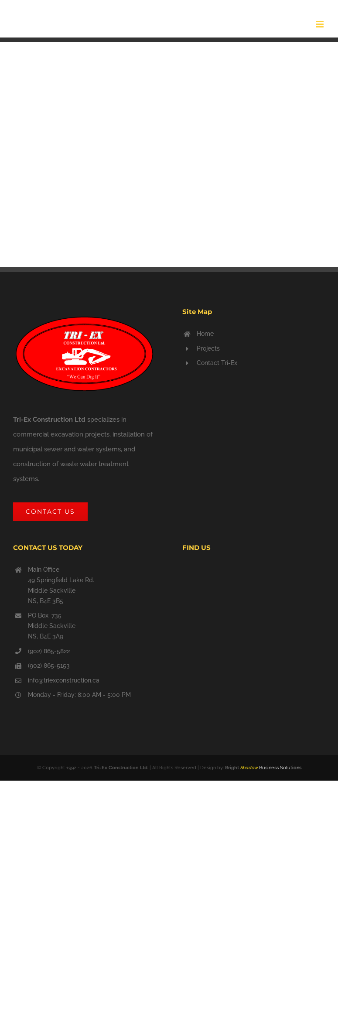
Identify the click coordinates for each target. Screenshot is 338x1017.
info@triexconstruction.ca (63, 680)
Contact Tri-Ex (217, 362)
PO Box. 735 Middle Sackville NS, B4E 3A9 (51, 626)
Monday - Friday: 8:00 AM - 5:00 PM (79, 694)
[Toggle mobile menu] (320, 24)
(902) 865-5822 (49, 651)
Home (205, 333)
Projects (208, 348)
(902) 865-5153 (49, 665)
